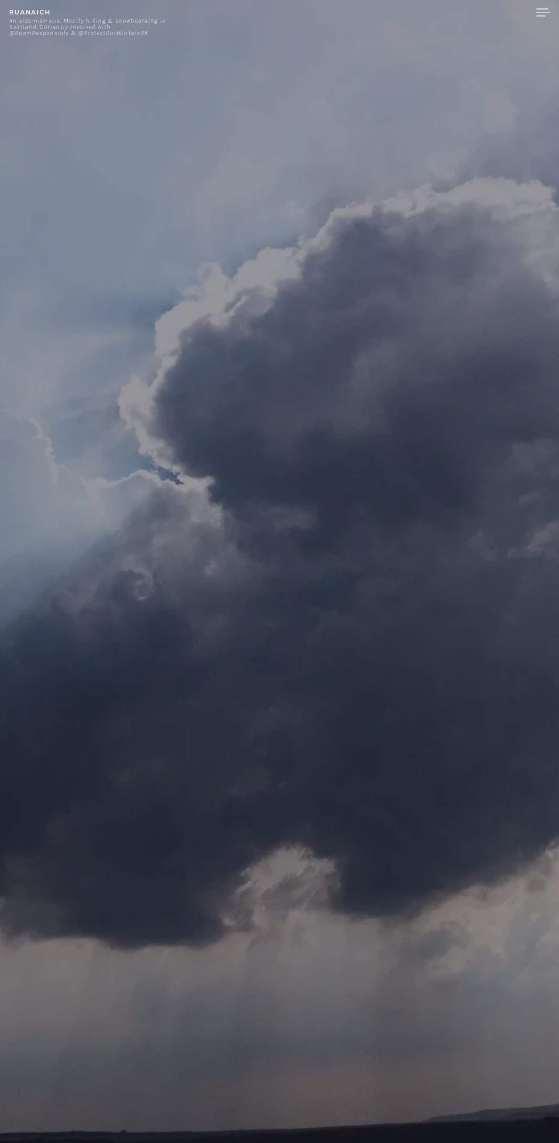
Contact (439, 12)
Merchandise (496, 12)
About (397, 12)
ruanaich (30, 12)
